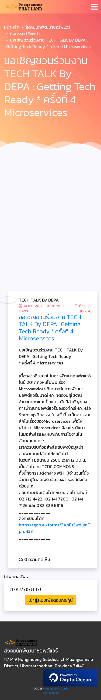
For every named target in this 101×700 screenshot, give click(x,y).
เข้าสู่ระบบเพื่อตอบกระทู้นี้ (51, 600)
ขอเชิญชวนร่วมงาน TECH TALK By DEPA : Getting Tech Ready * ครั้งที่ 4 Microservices (50, 328)
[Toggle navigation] (94, 7)
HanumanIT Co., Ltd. (55, 689)
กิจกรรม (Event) (25, 33)
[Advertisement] (50, 207)
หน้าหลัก (11, 27)
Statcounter (50, 693)
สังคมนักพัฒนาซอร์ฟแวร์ (47, 27)
